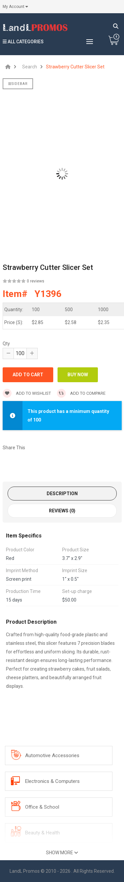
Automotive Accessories (52, 755)
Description (62, 493)
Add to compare (81, 393)
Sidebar (17, 84)
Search (29, 66)
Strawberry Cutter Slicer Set (75, 66)
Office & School (42, 807)
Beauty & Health (42, 833)
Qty (6, 343)
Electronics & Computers (52, 781)
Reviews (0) (62, 510)
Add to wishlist (27, 393)
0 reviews (35, 281)
